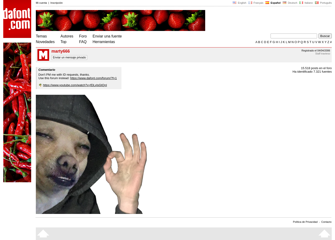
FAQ (83, 42)
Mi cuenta (41, 2)
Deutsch (290, 2)
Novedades (45, 42)
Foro (83, 36)
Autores (66, 36)
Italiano (306, 2)
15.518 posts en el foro (316, 68)
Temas (41, 36)
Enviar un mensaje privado (69, 57)
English (239, 2)
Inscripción (56, 2)
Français (256, 2)
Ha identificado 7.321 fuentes (312, 71)
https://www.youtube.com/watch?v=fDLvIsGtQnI (75, 85)
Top (63, 42)
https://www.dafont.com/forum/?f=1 (93, 78)
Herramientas (104, 42)
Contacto (326, 221)
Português (323, 2)
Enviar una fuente (107, 36)
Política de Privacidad (305, 221)
